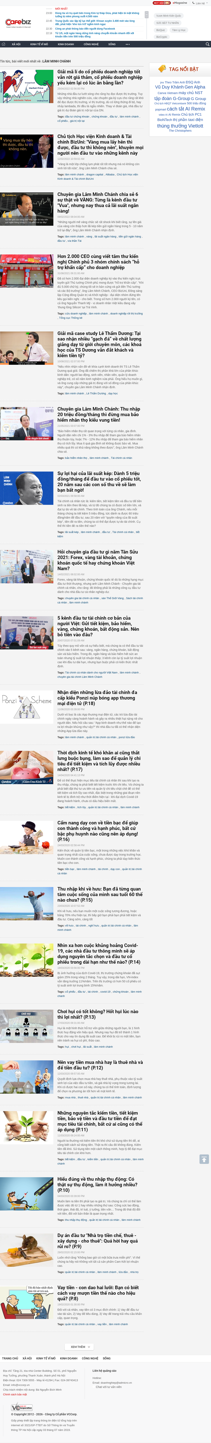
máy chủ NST (191, 93)
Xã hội (27, 1358)
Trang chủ (10, 1358)
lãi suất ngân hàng (105, 236)
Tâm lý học (179, 30)
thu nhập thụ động (76, 1219)
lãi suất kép (72, 532)
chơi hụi (76, 1046)
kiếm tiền (92, 1159)
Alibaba (110, 174)
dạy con (115, 869)
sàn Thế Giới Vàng (113, 598)
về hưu (69, 925)
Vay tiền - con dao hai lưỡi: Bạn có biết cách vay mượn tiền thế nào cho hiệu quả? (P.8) (98, 1293)
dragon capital (94, 174)
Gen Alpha (195, 87)
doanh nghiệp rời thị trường (126, 313)
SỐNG (112, 44)
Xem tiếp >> (71, 1345)
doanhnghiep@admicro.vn (116, 1382)
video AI (163, 114)
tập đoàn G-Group (172, 98)
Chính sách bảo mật (15, 1394)
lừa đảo (123, 1272)
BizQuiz (160, 30)
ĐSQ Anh (193, 82)
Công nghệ (90, 1358)
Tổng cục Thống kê (70, 317)
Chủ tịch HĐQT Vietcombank (170, 103)
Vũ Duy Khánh (169, 87)
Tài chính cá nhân (121, 457)
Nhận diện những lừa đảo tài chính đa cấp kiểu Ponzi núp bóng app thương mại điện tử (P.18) (97, 698)
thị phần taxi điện (188, 119)
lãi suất (87, 1046)
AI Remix (174, 114)
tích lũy (81, 807)
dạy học (113, 393)
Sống (107, 1358)
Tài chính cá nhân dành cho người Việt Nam (91, 672)
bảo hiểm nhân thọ (76, 457)
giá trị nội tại (77, 120)
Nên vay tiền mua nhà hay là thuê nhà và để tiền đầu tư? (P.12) (100, 1065)
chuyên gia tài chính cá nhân (82, 598)
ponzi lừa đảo (127, 737)
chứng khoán (99, 116)
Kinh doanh (68, 1358)
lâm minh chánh (129, 116)
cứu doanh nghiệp (76, 313)
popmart (160, 109)
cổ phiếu (62, 120)
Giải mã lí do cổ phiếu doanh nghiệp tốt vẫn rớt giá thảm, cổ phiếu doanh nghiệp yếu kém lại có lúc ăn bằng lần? (99, 77)
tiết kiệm (70, 807)
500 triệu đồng (196, 103)
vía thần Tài (74, 240)
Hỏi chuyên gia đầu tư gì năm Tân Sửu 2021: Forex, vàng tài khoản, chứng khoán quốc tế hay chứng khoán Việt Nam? (97, 560)
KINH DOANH (66, 44)
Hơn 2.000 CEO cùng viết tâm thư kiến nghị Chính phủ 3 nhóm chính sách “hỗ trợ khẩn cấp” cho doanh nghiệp (98, 262)
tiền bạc (69, 869)
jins (162, 82)
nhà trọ (134, 1272)
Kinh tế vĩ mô (46, 1358)
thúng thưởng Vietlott (180, 126)
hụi (67, 1046)
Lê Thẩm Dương (96, 393)
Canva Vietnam (168, 93)
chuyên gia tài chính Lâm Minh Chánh (79, 676)
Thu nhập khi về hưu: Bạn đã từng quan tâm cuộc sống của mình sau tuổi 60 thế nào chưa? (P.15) (99, 894)
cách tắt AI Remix (186, 109)
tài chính (103, 869)
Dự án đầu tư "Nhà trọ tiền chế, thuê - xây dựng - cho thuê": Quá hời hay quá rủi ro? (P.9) (97, 1241)
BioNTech (164, 120)
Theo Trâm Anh (175, 82)
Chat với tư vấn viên (107, 1387)
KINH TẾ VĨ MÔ (39, 44)
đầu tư (113, 116)
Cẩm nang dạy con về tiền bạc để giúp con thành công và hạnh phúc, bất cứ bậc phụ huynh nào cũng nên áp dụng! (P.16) (97, 831)
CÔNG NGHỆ (91, 44)
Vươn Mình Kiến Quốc (168, 15)
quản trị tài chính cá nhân (101, 737)
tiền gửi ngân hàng (130, 236)
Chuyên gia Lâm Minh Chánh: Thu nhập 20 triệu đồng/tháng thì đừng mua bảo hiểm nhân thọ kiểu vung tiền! (98, 414)
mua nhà (70, 1097)
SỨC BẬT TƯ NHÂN (167, 23)
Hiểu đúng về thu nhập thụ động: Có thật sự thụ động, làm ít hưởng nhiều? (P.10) (97, 1184)
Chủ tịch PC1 (191, 114)
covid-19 (105, 991)
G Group (198, 99)
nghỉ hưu (93, 925)
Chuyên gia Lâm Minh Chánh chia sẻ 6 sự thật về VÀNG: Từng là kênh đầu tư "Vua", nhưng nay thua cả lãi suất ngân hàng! (98, 203)
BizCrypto (161, 37)
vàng (89, 236)
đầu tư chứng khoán (77, 116)
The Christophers (180, 130)
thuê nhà (83, 1097)
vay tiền (102, 1324)
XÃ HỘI (16, 44)
